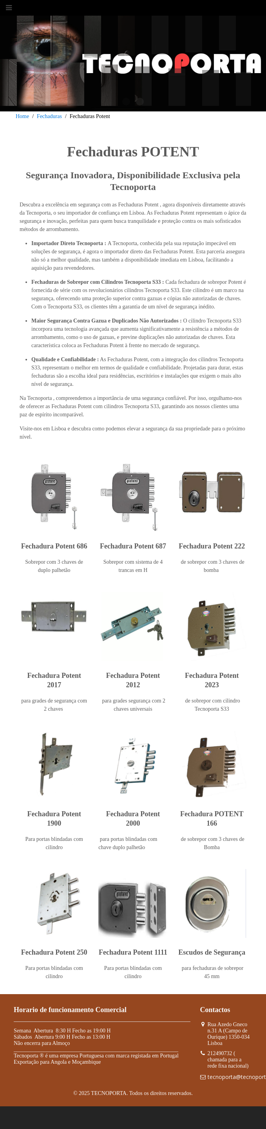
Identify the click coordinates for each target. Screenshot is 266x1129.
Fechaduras (49, 116)
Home (22, 116)
